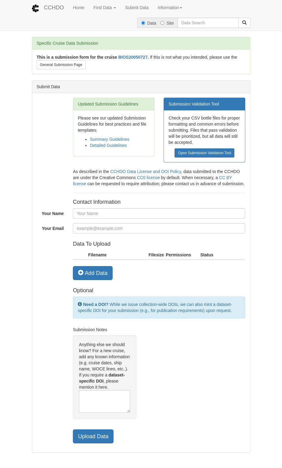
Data (148, 23)
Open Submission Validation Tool (204, 153)
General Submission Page (61, 65)
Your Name (53, 213)
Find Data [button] (104, 7)
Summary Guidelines (109, 139)
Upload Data (93, 436)
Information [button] (170, 7)
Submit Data (136, 7)
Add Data (92, 273)
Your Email (53, 228)
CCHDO (54, 8)
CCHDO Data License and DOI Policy (145, 171)
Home (78, 7)
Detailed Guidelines (108, 145)
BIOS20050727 (133, 57)
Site (167, 23)
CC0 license (148, 177)
